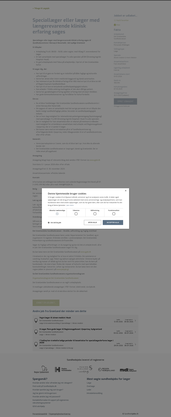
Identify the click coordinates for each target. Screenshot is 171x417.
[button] (54, 223)
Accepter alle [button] (113, 222)
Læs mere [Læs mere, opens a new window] (70, 205)
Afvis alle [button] (92, 222)
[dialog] (85, 208)
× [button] (125, 191)
